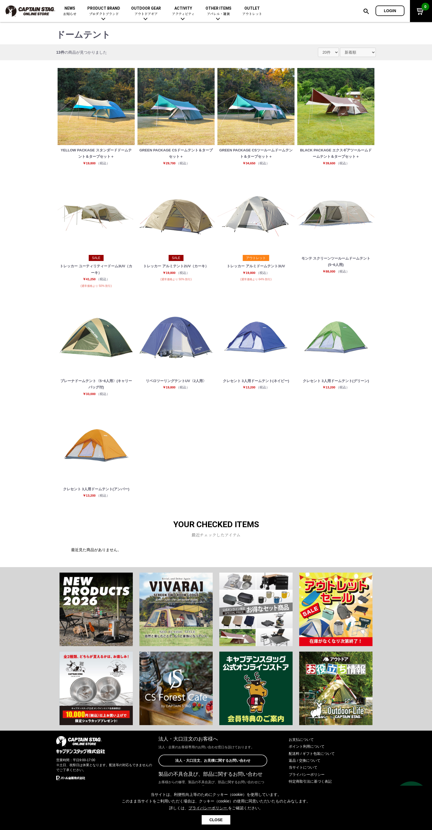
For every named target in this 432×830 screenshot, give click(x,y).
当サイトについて (304, 774)
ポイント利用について (308, 753)
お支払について (302, 746)
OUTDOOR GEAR (146, 11)
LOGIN (390, 11)
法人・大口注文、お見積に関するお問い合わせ (212, 767)
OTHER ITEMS (218, 11)
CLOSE (216, 820)
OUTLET (252, 11)
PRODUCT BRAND (103, 11)
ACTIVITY (183, 11)
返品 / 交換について (306, 767)
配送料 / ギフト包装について (313, 760)
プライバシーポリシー (308, 781)
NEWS (69, 11)
